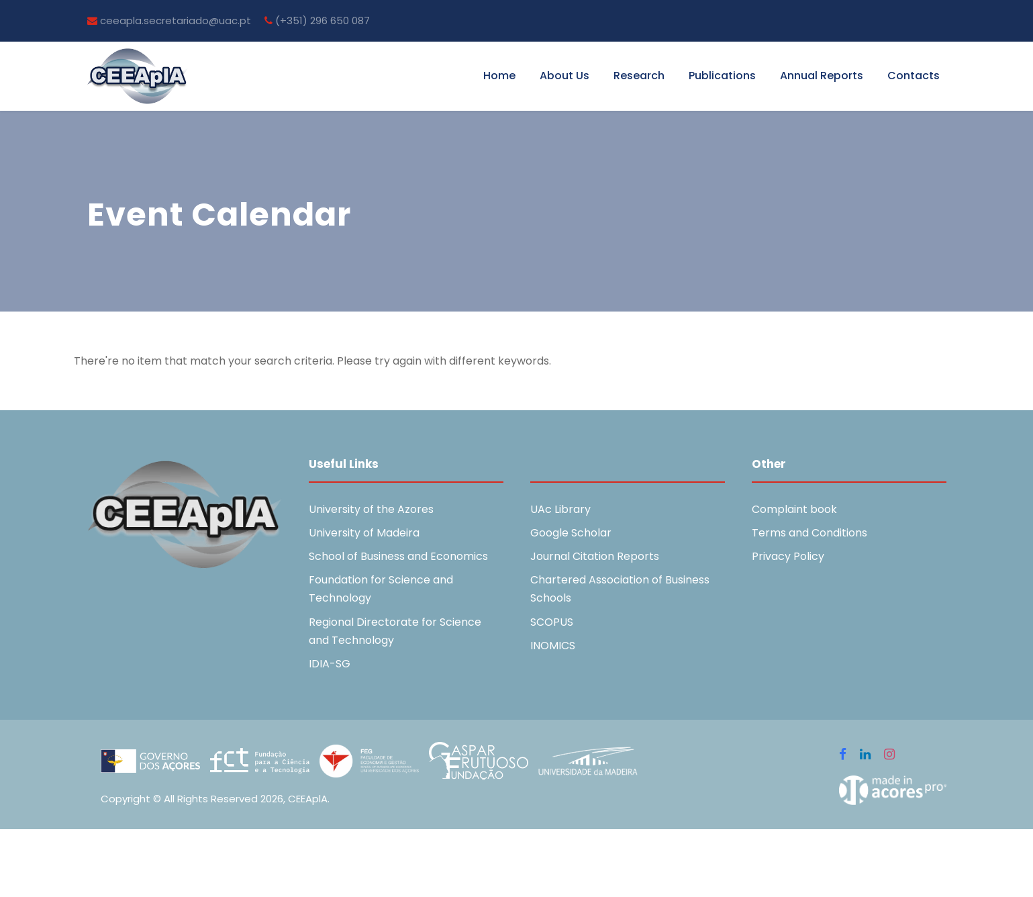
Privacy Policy (788, 556)
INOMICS (552, 645)
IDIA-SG (329, 663)
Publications (722, 75)
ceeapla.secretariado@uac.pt (169, 20)
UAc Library (560, 509)
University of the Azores (371, 509)
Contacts (913, 75)
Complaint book (794, 509)
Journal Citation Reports (594, 556)
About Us (564, 75)
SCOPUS (551, 622)
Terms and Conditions (809, 532)
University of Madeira (364, 532)
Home (499, 75)
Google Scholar (570, 532)
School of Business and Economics (398, 556)
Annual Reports (821, 75)
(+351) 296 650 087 (317, 20)
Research (639, 75)
